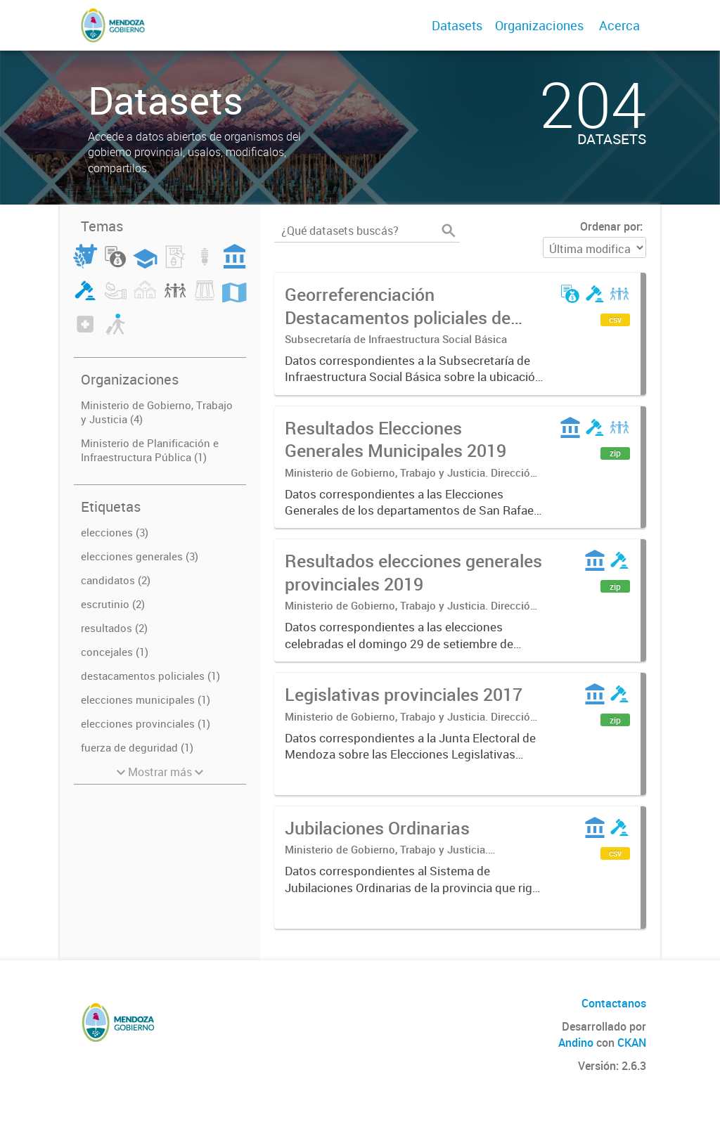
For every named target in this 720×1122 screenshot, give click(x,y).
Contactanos (613, 1003)
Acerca (619, 25)
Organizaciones (539, 25)
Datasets (457, 25)
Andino (575, 1042)
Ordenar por (610, 226)
